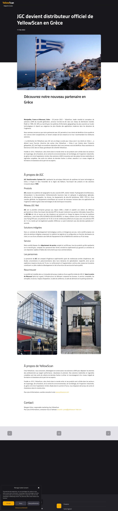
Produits (66, 504)
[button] (39, 488)
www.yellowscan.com (62, 392)
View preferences (33, 503)
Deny (20, 503)
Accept (8, 503)
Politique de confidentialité (21, 508)
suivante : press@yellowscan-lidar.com (69, 409)
